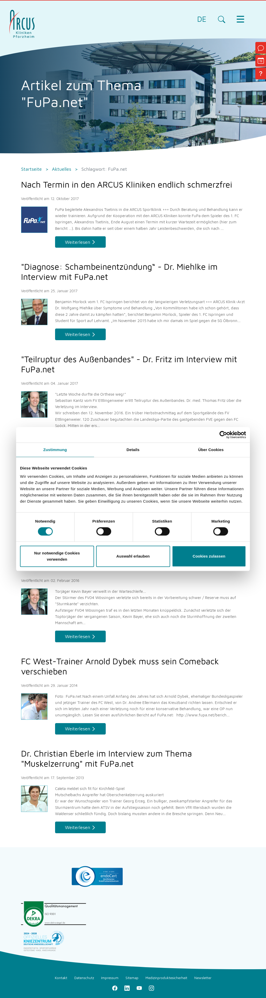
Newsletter (202, 978)
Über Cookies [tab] (211, 449)
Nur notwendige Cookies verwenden (57, 556)
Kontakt (61, 978)
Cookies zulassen (209, 556)
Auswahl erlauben (133, 556)
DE (201, 19)
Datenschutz (84, 978)
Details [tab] (133, 449)
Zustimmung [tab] (55, 449)
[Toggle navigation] (240, 19)
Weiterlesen (77, 242)
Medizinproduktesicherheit (166, 978)
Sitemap (131, 978)
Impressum (109, 978)
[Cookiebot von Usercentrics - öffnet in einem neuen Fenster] (223, 435)
